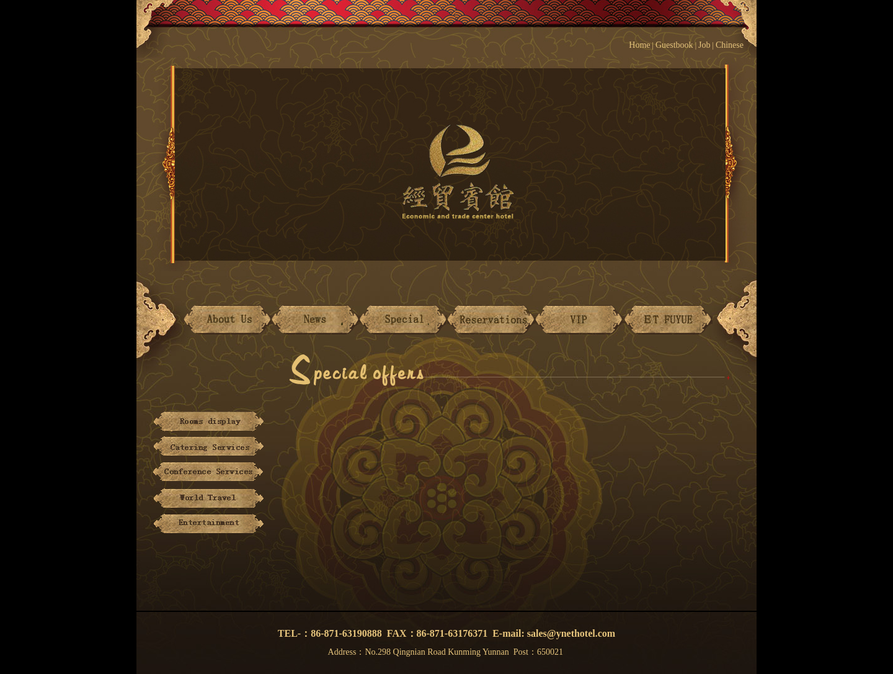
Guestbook (674, 45)
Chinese (736, 45)
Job (704, 45)
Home (639, 45)
